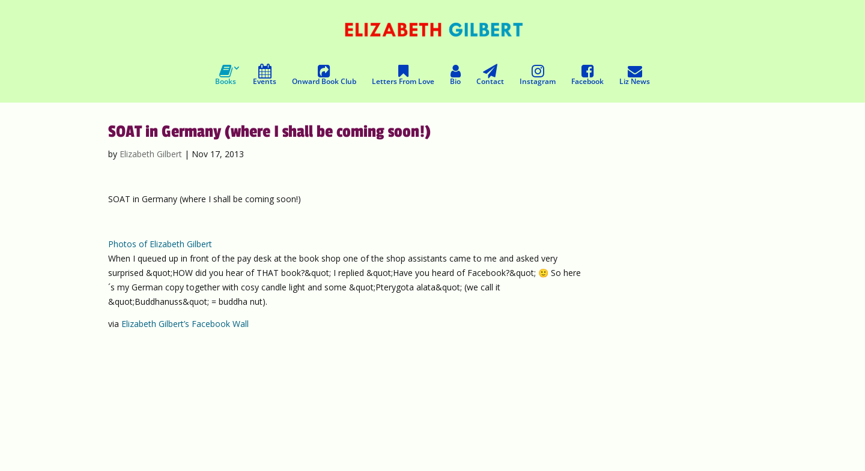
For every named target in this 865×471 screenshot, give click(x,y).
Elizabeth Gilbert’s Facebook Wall (185, 323)
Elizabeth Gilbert (151, 154)
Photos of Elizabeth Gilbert (160, 244)
